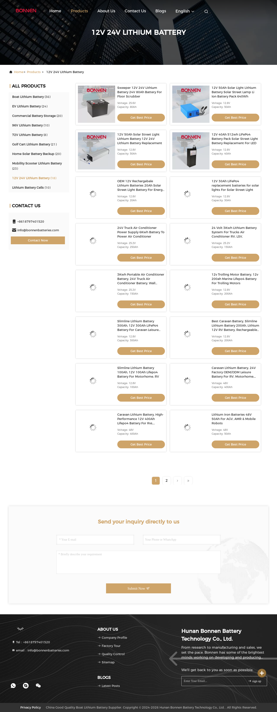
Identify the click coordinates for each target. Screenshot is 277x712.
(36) (31, 97)
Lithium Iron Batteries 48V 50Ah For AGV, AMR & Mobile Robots (234, 419)
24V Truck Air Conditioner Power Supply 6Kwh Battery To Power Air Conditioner (140, 232)
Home (55, 11)
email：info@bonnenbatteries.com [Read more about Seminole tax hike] (40, 650)
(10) (30, 125)
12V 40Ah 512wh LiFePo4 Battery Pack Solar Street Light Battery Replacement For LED (235, 139)
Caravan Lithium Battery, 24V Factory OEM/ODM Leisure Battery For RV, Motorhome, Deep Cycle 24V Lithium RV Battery (234, 376)
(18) (34, 178)
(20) (37, 116)
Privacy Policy (30, 707)
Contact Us (135, 11)
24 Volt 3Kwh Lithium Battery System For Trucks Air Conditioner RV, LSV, (234, 232)
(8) (29, 135)
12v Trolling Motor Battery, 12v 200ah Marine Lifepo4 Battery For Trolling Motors (235, 279)
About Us (106, 11)
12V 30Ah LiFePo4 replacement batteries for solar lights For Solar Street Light (235, 185)
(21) (34, 144)
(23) (37, 166)
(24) (29, 106)
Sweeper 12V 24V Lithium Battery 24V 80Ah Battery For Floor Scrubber (139, 92)
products (34, 72)
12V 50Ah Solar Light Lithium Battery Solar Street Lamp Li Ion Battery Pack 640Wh (234, 92)
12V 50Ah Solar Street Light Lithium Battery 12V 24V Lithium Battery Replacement (139, 139)
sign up (254, 681)
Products (79, 11)
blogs (160, 11)
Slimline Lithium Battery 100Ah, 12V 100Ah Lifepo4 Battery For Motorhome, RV (138, 372)
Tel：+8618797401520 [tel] (31, 642)
